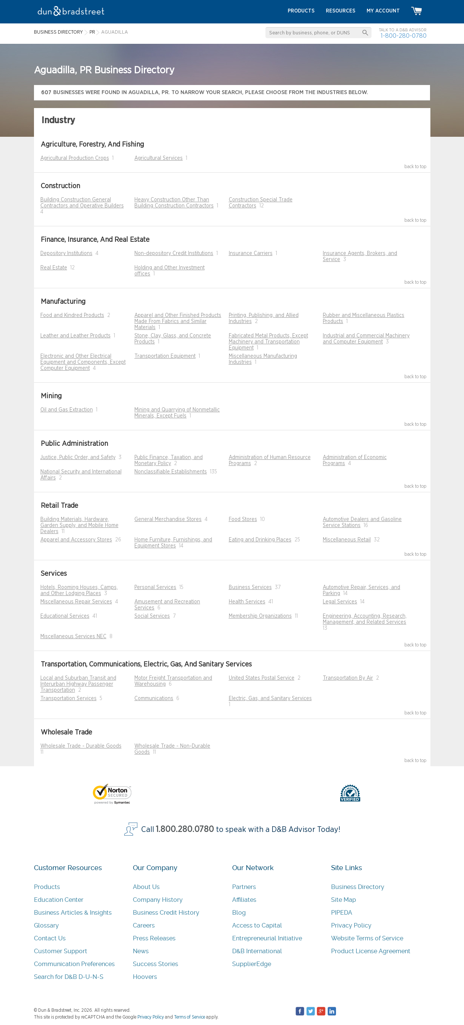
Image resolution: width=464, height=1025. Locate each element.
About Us (146, 886)
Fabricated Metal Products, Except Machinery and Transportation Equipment (268, 342)
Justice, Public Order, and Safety (78, 457)
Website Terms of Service (367, 938)
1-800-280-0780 (404, 35)
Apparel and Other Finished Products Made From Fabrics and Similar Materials (177, 321)
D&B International (257, 951)
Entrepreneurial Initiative (267, 938)
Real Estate (53, 268)
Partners (244, 886)
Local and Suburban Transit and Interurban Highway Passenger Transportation (78, 684)
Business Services (250, 587)
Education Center (58, 899)
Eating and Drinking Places (260, 540)
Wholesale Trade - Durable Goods (81, 746)
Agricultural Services (158, 158)
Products (47, 886)
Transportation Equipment (165, 356)
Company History (158, 899)
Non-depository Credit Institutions (173, 253)
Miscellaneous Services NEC (73, 636)
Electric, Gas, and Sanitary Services (270, 698)
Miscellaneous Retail (347, 540)
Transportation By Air (348, 678)
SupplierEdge (251, 964)
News (141, 951)
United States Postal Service (261, 678)
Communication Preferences (74, 964)
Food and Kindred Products (72, 315)
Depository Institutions (66, 253)
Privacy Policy (351, 925)
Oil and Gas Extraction (66, 410)
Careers (144, 925)
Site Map (343, 899)
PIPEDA (341, 912)
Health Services (247, 601)
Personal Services (155, 587)
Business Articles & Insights (73, 912)
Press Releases (154, 938)
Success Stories (155, 964)
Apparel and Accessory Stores (76, 540)
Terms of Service (189, 1017)
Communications (153, 698)
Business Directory (357, 886)
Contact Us (50, 938)
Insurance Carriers (251, 253)
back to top (415, 166)
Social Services (152, 616)
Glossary (46, 925)
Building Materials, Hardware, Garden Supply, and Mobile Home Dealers (79, 525)
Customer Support (60, 951)
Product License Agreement (370, 951)
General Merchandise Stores (168, 519)
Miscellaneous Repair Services (76, 601)
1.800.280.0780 (185, 829)
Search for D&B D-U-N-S (68, 976)
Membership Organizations (260, 616)
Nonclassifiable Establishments (170, 472)
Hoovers (145, 976)
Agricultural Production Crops (74, 158)
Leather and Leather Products (75, 336)
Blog (239, 912)
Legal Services (340, 601)
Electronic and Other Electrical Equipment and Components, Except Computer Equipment (83, 362)
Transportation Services (68, 698)
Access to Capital (257, 925)
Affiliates (244, 899)
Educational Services (64, 616)
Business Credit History (166, 912)
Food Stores (243, 519)
